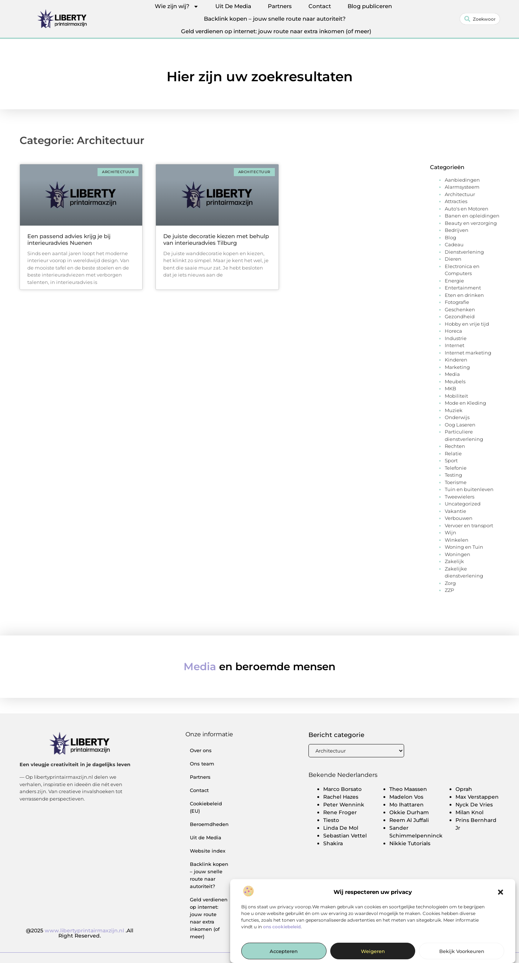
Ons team (202, 764)
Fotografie (457, 302)
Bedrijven (456, 230)
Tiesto (331, 820)
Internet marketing (468, 353)
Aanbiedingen (462, 180)
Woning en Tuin (464, 547)
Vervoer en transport (469, 525)
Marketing (457, 367)
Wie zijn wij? (177, 6)
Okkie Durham (409, 812)
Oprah (463, 789)
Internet (454, 345)
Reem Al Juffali (409, 820)
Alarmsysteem (462, 187)
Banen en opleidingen (472, 216)
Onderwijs (457, 417)
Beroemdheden (209, 824)
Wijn (450, 532)
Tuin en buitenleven (469, 489)
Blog (450, 237)
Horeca (453, 331)
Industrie (456, 338)
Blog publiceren (370, 6)
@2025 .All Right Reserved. (79, 933)
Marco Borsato (342, 789)
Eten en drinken (464, 295)
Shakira (333, 843)
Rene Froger (340, 812)
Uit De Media (233, 6)
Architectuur (460, 194)
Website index (207, 851)
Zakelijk (454, 561)
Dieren (453, 259)
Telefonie (456, 468)
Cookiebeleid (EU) (206, 807)
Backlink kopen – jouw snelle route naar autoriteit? (275, 18)
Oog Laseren (460, 425)
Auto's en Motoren (466, 209)
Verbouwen (458, 518)
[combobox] (480, 18)
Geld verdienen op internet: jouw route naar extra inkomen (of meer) (276, 31)
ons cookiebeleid (282, 948)
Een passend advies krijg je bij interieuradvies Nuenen (68, 239)
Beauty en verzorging (471, 223)
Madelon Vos (406, 797)
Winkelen (456, 540)
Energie (454, 281)
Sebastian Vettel (345, 835)
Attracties (456, 201)
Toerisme (456, 482)
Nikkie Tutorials (409, 843)
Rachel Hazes (340, 797)
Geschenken (460, 309)
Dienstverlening (464, 252)
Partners (280, 6)
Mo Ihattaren (406, 804)
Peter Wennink (343, 804)
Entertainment (463, 288)
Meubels (455, 381)
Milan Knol (469, 812)
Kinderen (456, 360)
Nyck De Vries (474, 804)
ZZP (449, 590)
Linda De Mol (340, 828)
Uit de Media (205, 837)
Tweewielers (459, 497)
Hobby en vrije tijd (467, 324)
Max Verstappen (477, 797)
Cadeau (454, 244)
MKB (450, 388)
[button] (500, 914)
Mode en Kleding (465, 403)
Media (452, 374)
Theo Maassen (408, 789)
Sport (451, 460)
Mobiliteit (456, 396)
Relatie (453, 453)
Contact (319, 6)
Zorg (450, 583)
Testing (453, 475)
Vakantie (455, 511)
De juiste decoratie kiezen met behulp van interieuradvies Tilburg (216, 239)
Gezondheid (460, 316)
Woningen (457, 554)
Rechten (455, 446)
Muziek (453, 410)
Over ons (201, 750)
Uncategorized (463, 504)
